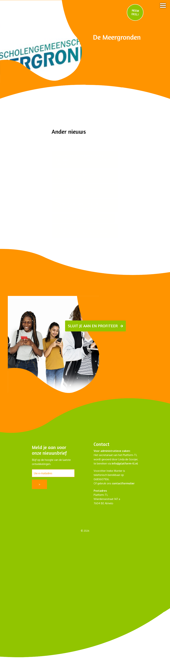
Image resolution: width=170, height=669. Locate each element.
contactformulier (123, 483)
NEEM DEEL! (135, 12)
